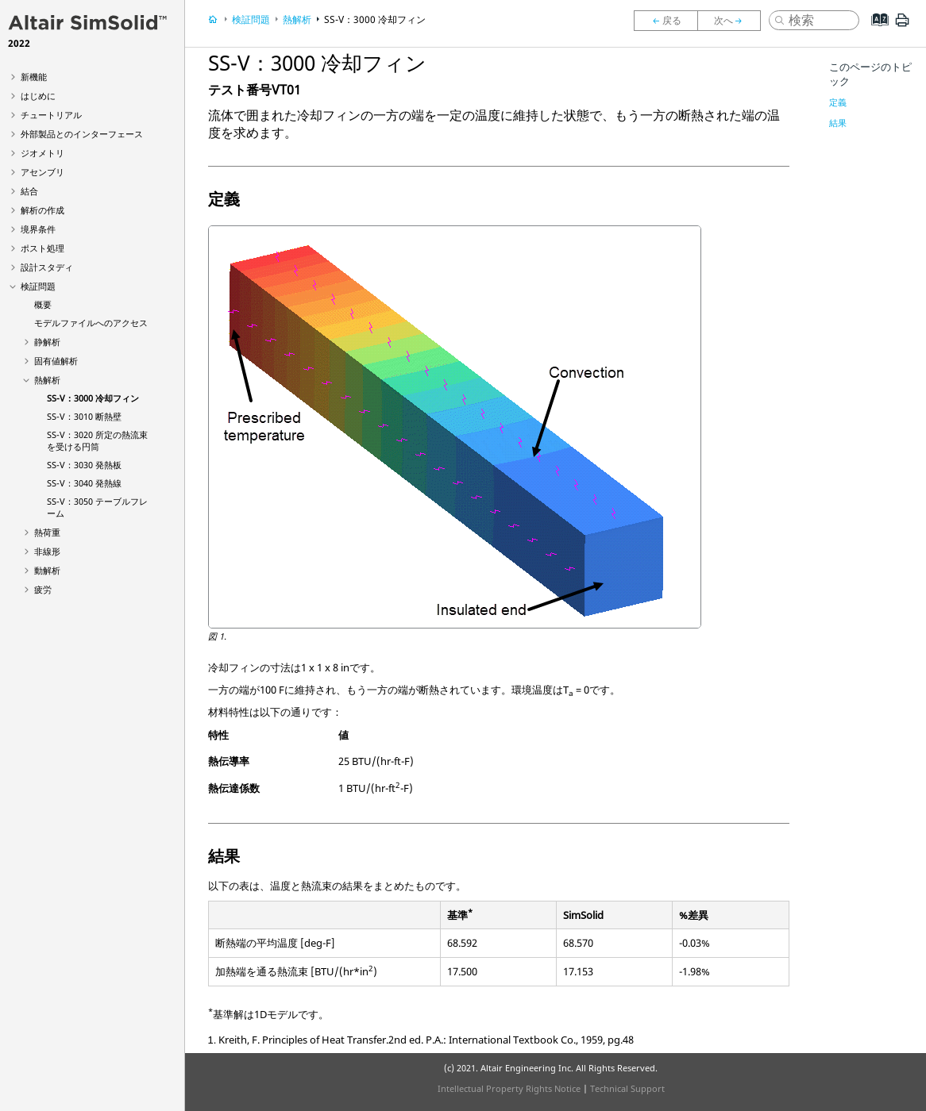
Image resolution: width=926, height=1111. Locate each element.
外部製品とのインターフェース (82, 134)
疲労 (43, 589)
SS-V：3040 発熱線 (84, 483)
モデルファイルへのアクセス (91, 323)
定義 (838, 102)
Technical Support (627, 1088)
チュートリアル (51, 115)
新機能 (34, 77)
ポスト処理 (42, 248)
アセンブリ (42, 172)
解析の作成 (42, 210)
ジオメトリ (42, 153)
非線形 (47, 551)
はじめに (38, 96)
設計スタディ (47, 267)
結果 (838, 123)
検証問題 (38, 286)
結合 (29, 191)
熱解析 (47, 380)
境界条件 (38, 229)
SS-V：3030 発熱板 (84, 465)
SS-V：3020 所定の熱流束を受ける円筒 (97, 440)
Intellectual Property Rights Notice (509, 1088)
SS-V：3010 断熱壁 (84, 416)
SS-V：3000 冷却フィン (93, 398)
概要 (43, 304)
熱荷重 (47, 532)
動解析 (47, 570)
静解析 (47, 342)
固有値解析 (56, 361)
